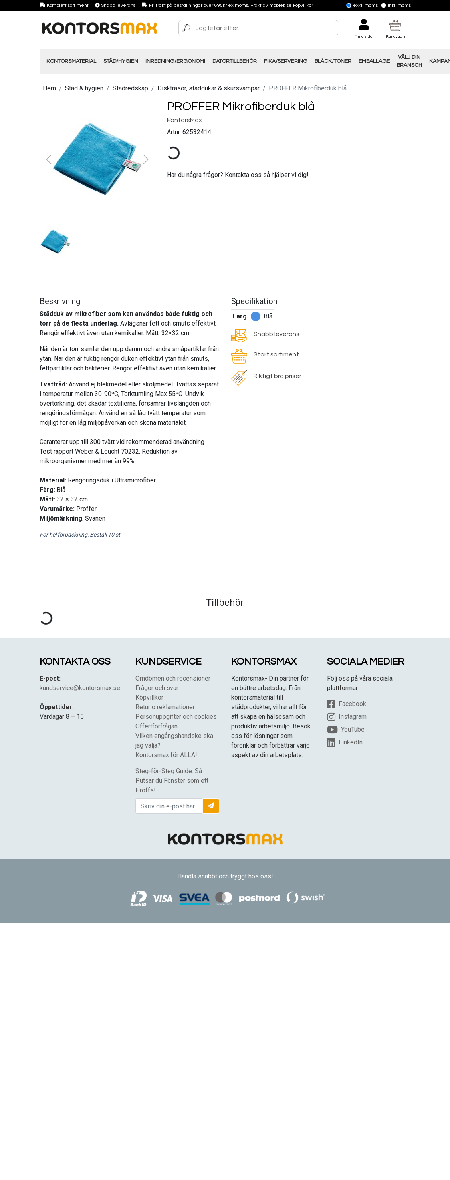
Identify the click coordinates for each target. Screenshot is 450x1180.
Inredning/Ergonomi (175, 61)
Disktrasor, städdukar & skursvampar (208, 88)
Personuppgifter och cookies (176, 716)
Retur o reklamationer (165, 707)
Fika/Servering (285, 61)
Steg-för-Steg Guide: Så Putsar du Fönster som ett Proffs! (171, 780)
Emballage (374, 61)
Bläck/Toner (333, 61)
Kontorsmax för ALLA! (166, 755)
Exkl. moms (362, 5)
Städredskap (130, 88)
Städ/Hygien (120, 61)
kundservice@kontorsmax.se (80, 688)
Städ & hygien (84, 88)
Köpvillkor (149, 697)
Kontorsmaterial (71, 61)
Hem (49, 88)
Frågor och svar (156, 688)
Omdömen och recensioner (172, 678)
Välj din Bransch (409, 61)
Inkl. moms (396, 5)
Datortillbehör (234, 61)
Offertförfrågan (156, 726)
